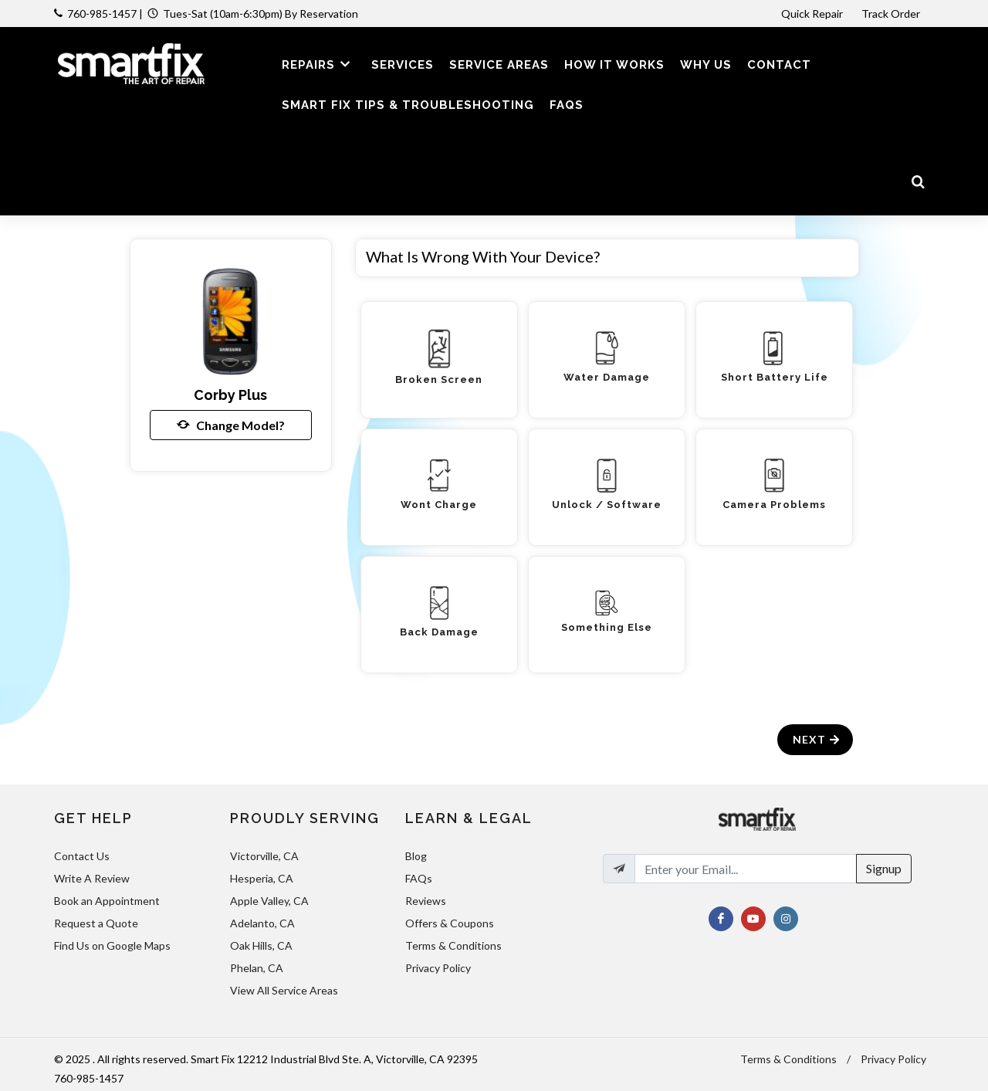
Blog (416, 855)
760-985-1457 (102, 13)
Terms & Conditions (453, 945)
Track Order (891, 13)
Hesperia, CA (261, 878)
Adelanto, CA (262, 923)
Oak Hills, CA (261, 945)
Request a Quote (96, 923)
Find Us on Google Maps (112, 945)
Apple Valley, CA (269, 900)
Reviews (425, 900)
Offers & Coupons (449, 923)
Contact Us (82, 855)
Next (817, 739)
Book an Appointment (107, 900)
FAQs (418, 878)
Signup (884, 868)
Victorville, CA (264, 855)
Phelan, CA (256, 967)
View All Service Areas (284, 990)
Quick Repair (812, 13)
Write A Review (92, 878)
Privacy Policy (438, 967)
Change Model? (231, 424)
